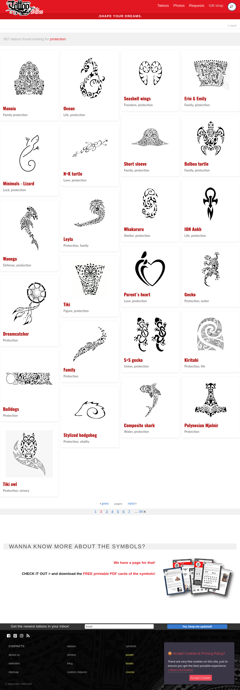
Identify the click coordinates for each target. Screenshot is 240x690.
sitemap (14, 672)
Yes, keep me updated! (197, 626)
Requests (196, 5)
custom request (77, 672)
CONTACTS (16, 646)
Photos (179, 5)
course (130, 672)
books (130, 663)
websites (14, 663)
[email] (119, 626)
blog (70, 663)
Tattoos (163, 5)
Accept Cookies (201, 678)
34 (142, 511)
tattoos (71, 646)
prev (104, 503)
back (232, 25)
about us (14, 654)
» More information (180, 670)
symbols (131, 646)
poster (130, 654)
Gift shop (216, 5)
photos (71, 654)
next (132, 503)
